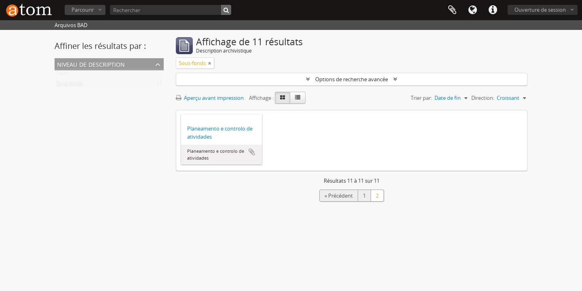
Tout (61, 75)
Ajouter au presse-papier (252, 152)
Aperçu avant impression (210, 97)
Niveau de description (91, 63)
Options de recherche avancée (351, 79)
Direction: (482, 97)
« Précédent (339, 195)
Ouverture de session (540, 9)
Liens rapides (493, 10)
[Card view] (282, 98)
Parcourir (83, 9)
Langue (472, 10)
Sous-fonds (69, 85)
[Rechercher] (170, 10)
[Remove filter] (209, 63)
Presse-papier (452, 10)
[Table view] (298, 98)
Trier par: (421, 97)
